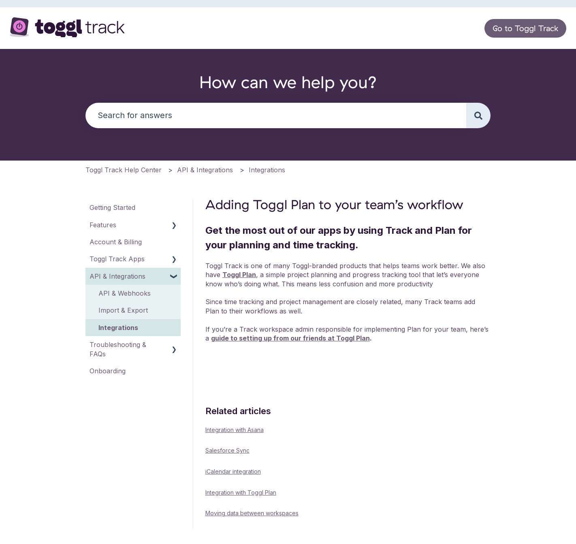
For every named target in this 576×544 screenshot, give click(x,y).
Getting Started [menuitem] (112, 207)
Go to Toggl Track (525, 28)
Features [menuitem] (103, 225)
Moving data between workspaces (252, 513)
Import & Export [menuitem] (123, 310)
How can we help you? (288, 82)
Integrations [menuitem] (118, 328)
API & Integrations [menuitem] (117, 276)
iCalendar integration (233, 471)
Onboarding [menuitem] (108, 371)
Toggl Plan (239, 275)
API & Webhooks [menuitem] (124, 293)
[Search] (478, 115)
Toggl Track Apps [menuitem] (117, 259)
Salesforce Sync (227, 450)
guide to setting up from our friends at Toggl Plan (290, 338)
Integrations (267, 170)
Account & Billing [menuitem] (116, 242)
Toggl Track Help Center (123, 170)
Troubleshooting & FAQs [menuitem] (118, 349)
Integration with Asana (234, 429)
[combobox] (275, 115)
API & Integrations (205, 170)
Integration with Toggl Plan (240, 492)
